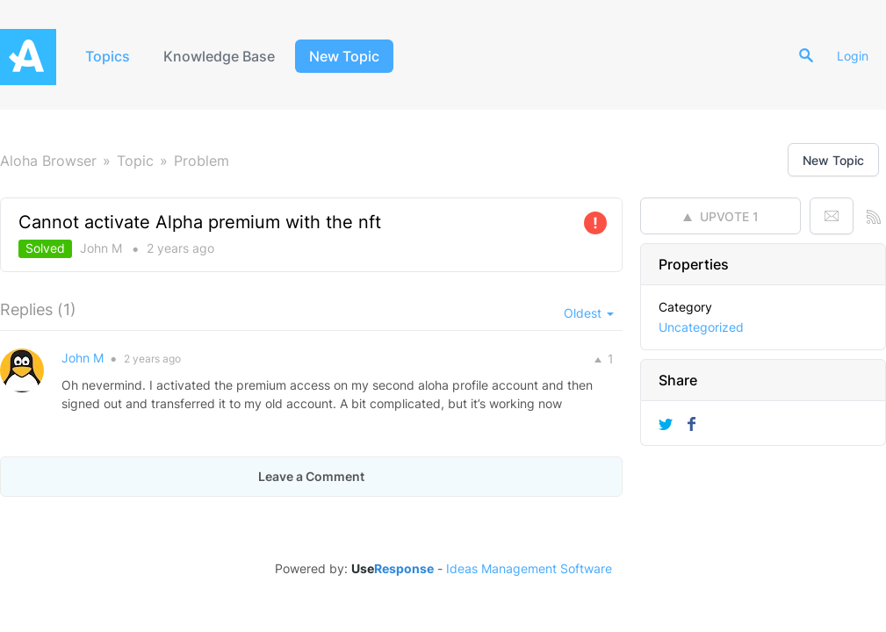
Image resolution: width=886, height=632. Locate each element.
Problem (201, 160)
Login (852, 55)
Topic (135, 160)
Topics (107, 56)
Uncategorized (701, 327)
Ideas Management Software (529, 569)
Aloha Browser (48, 160)
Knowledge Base (219, 56)
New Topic (344, 56)
